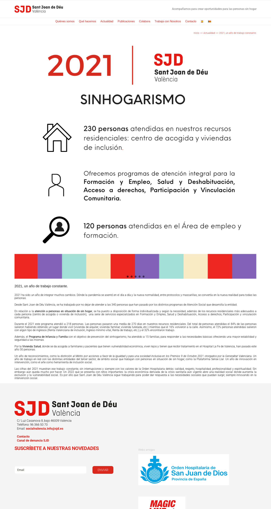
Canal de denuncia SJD (33, 440)
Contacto (23, 436)
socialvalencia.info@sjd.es (44, 428)
